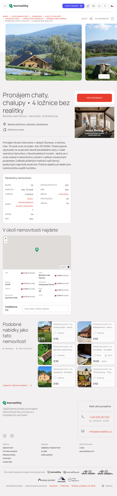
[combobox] (45, 308)
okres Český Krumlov (33, 19)
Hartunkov (64, 194)
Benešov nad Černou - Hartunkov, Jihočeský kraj (28, 124)
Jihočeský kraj (12, 19)
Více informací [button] (94, 98)
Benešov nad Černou (57, 19)
